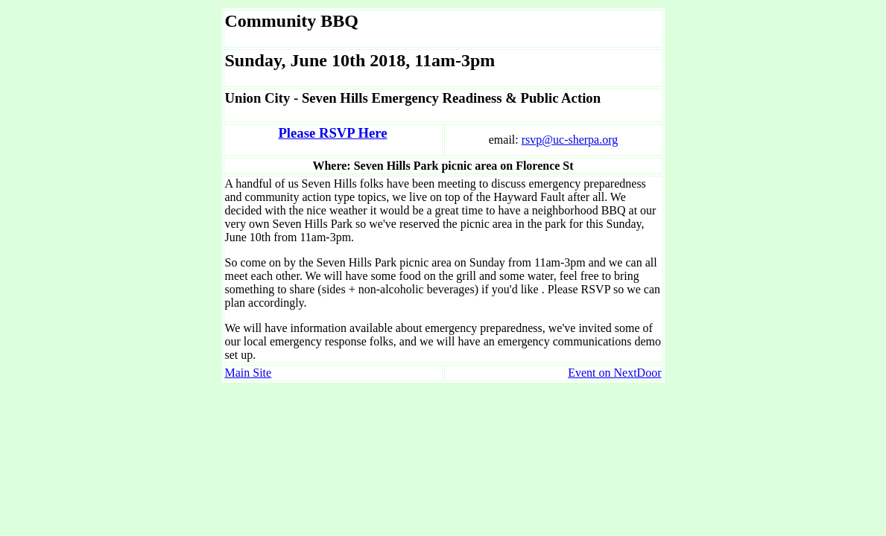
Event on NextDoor (614, 372)
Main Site (248, 372)
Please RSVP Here (332, 133)
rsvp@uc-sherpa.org (570, 139)
